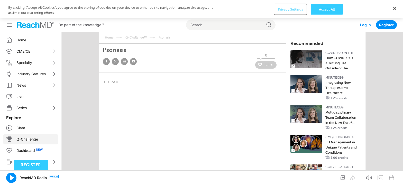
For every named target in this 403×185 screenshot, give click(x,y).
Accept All (327, 177)
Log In (365, 7)
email (133, 43)
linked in (124, 43)
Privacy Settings (290, 177)
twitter (115, 43)
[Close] (394, 176)
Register (386, 7)
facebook (106, 43)
